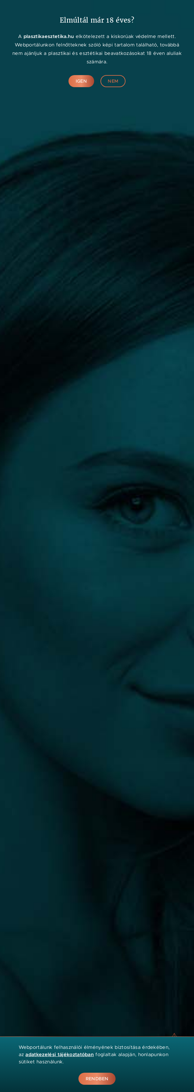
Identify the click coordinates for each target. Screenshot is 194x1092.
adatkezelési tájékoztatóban (59, 1054)
